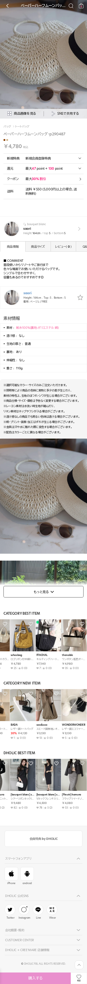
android (27, 876)
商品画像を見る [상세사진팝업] (21, 113)
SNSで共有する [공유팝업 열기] (65, 113)
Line (38, 912)
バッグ (7, 126)
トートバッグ (22, 126)
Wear (52, 912)
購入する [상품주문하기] (35, 978)
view (78, 228)
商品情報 (13, 247)
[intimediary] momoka (41, 794)
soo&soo (8, 724)
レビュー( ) (63, 247)
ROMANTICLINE (63, 655)
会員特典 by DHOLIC (43, 839)
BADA (6, 655)
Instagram (24, 912)
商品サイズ (38, 247)
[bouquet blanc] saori (15, 794)
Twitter (10, 912)
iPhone (11, 876)
